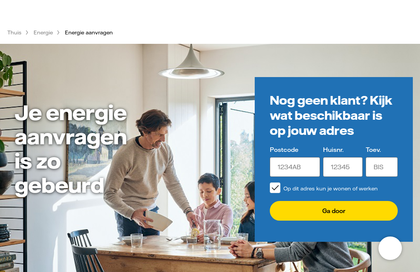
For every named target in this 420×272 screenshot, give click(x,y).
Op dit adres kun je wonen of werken (330, 188)
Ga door (333, 211)
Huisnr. (333, 149)
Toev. (373, 149)
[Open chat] (390, 248)
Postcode (284, 149)
